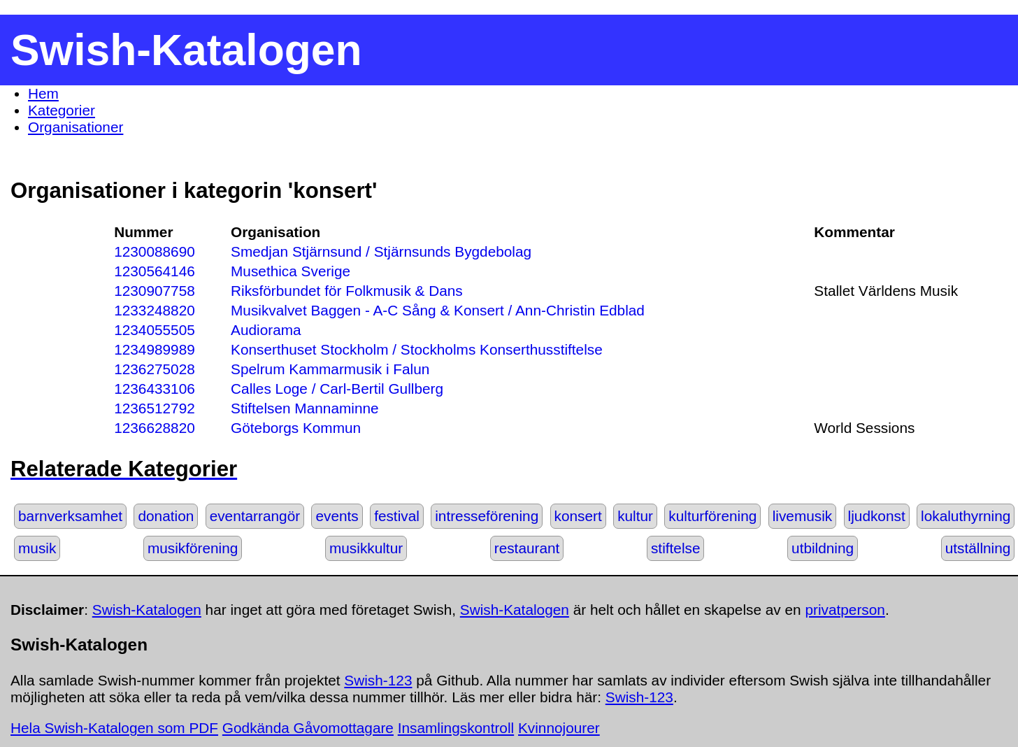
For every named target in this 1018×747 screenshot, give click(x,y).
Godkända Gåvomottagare (308, 728)
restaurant (527, 548)
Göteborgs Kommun (296, 428)
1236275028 (154, 369)
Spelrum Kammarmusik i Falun (330, 369)
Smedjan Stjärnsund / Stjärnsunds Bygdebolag (381, 251)
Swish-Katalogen (146, 610)
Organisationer (75, 127)
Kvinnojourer (559, 728)
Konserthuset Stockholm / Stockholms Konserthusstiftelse (417, 349)
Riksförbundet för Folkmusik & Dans (347, 291)
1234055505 (154, 330)
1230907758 (154, 291)
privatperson (844, 610)
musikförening (193, 548)
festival (397, 516)
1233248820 (154, 310)
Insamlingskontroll (456, 728)
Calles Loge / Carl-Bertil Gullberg (337, 388)
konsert (578, 516)
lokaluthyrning (965, 516)
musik (37, 548)
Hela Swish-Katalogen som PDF (114, 728)
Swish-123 (378, 680)
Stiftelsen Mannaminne (305, 408)
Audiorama (266, 330)
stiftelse (676, 548)
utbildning (822, 548)
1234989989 (154, 349)
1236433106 (154, 388)
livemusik (803, 516)
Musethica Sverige (290, 271)
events (336, 516)
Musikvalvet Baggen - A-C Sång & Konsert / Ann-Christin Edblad (438, 310)
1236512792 (154, 408)
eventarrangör (255, 516)
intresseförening (486, 516)
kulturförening (712, 516)
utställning (978, 548)
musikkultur (366, 548)
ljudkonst (876, 516)
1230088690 (154, 251)
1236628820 (154, 428)
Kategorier (61, 110)
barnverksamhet (70, 516)
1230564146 (154, 271)
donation (166, 516)
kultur (635, 516)
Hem (43, 93)
